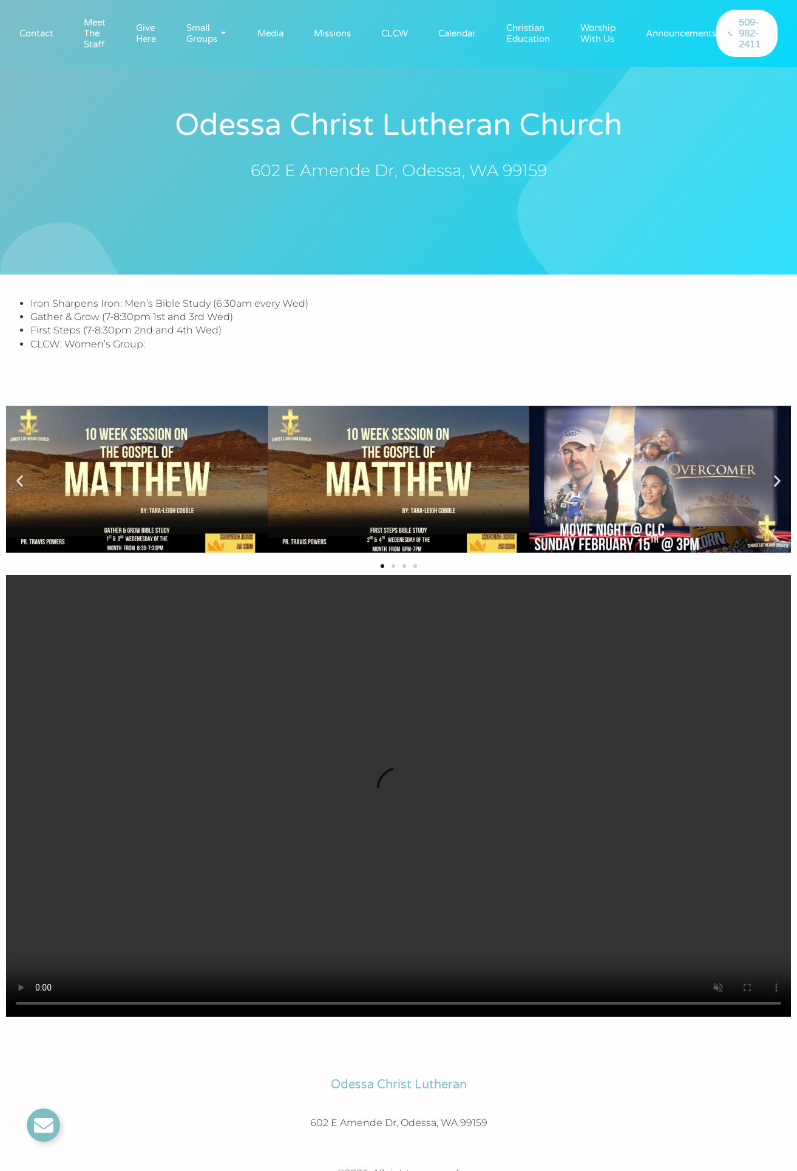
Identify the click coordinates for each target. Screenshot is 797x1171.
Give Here (146, 33)
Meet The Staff (95, 33)
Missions (332, 33)
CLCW (394, 33)
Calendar (457, 33)
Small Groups (201, 33)
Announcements (681, 33)
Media (270, 33)
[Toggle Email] (43, 1125)
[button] (19, 481)
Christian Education (528, 33)
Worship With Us (598, 33)
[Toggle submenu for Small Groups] (222, 33)
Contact (36, 33)
